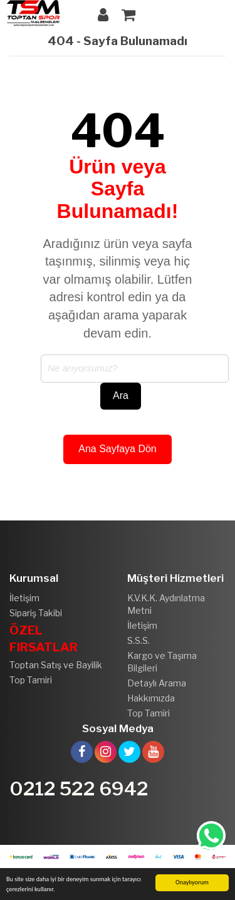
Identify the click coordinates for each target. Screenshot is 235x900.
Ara (120, 395)
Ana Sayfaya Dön (117, 448)
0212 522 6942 (79, 788)
